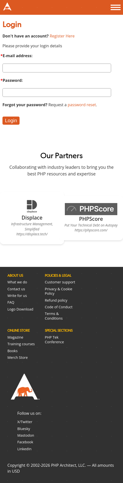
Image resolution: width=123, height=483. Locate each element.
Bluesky (23, 428)
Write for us (17, 295)
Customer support (60, 282)
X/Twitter (24, 421)
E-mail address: (56, 62)
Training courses (21, 344)
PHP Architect (24, 390)
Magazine (15, 337)
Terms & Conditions (54, 316)
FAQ (10, 302)
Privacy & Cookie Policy (58, 291)
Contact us (16, 289)
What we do (17, 282)
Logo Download (20, 309)
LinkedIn (24, 449)
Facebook (25, 442)
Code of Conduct (59, 307)
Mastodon (25, 435)
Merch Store (17, 357)
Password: (13, 80)
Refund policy (56, 300)
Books (12, 350)
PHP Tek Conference (54, 339)
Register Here (62, 36)
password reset (82, 104)
